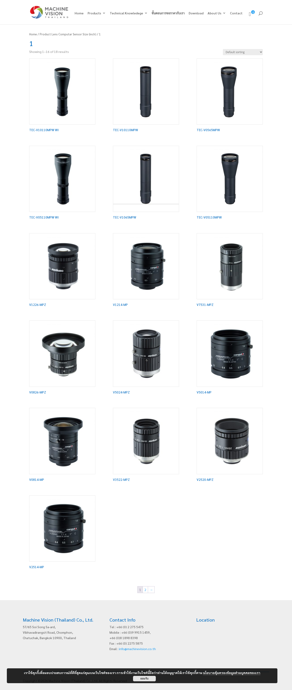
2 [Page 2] (145, 590)
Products (94, 13)
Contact (236, 13)
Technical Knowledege (126, 13)
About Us (214, 13)
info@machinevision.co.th (137, 649)
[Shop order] (243, 52)
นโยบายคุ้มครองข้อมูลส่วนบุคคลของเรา (231, 673)
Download (196, 13)
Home (79, 13)
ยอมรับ (144, 678)
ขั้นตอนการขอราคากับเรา (168, 13)
